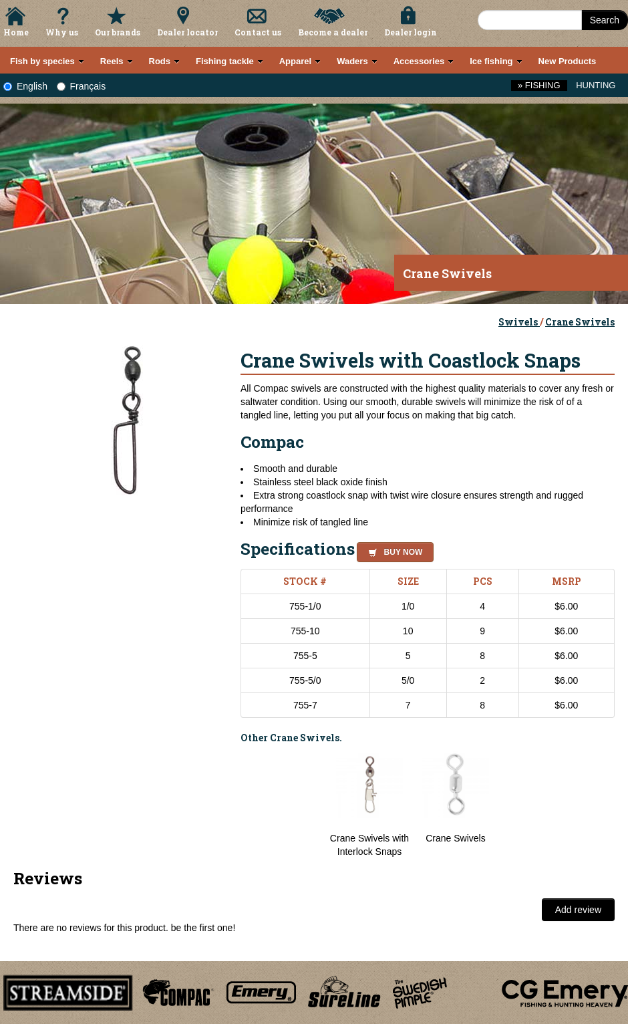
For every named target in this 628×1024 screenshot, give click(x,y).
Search (604, 20)
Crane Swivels (580, 321)
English (25, 86)
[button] (392, 550)
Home (16, 32)
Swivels (519, 321)
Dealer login (410, 32)
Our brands (117, 32)
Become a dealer (332, 32)
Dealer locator (187, 32)
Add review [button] (578, 909)
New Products (567, 61)
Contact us (257, 32)
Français (81, 86)
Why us (61, 32)
